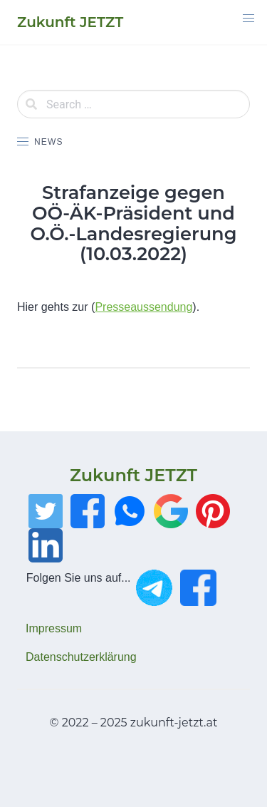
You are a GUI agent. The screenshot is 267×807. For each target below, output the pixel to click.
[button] (248, 18)
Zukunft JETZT (133, 475)
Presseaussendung (143, 307)
